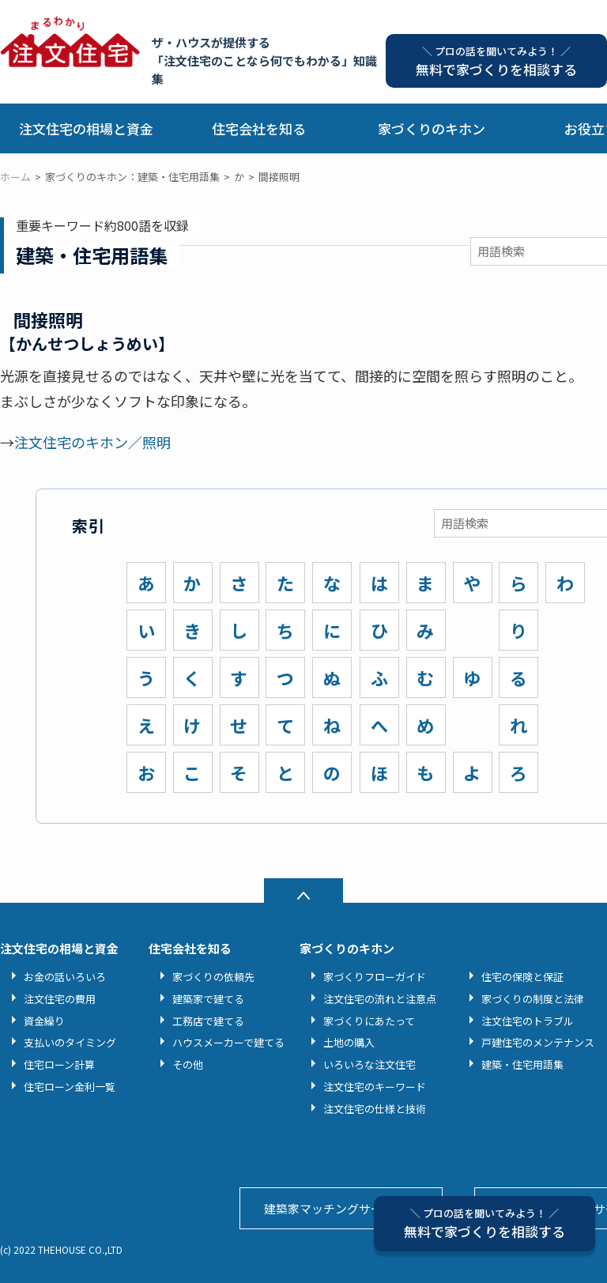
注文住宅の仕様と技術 (374, 1108)
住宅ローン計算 (59, 1064)
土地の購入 (349, 1042)
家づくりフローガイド (374, 976)
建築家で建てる (208, 998)
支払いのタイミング (70, 1042)
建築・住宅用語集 (522, 1064)
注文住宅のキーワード (374, 1086)
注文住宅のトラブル (527, 1020)
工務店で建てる (208, 1020)
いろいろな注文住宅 (369, 1064)
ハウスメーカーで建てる (228, 1042)
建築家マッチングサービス (335, 1208)
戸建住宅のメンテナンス (537, 1042)
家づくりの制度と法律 (532, 998)
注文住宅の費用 (60, 998)
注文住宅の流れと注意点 (379, 998)
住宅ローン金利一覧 (69, 1086)
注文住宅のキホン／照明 (92, 442)
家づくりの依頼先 (213, 976)
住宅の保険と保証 (522, 976)
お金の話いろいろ (65, 976)
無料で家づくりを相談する (484, 1223)
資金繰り (44, 1020)
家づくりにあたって (369, 1020)
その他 (187, 1064)
